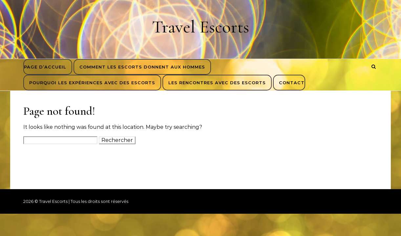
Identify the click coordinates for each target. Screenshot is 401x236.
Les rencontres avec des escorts (217, 82)
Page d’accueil (45, 66)
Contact (292, 82)
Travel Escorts (200, 26)
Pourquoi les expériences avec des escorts (92, 82)
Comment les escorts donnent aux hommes (142, 66)
